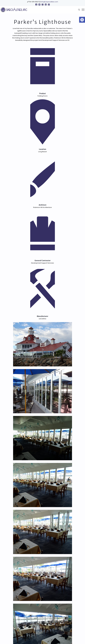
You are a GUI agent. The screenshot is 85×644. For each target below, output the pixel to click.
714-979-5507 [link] (34, 2)
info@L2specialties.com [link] (49, 2)
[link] (82, 20)
